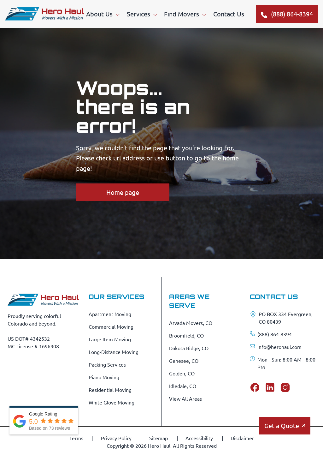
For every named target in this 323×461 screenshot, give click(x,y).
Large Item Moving (110, 339)
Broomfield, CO (186, 335)
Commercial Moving (111, 326)
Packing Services (107, 364)
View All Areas (185, 398)
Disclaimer (242, 438)
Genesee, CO (183, 360)
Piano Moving (104, 377)
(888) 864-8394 (274, 334)
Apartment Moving (110, 314)
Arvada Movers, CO (190, 323)
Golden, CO (182, 373)
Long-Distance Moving (113, 352)
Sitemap (159, 438)
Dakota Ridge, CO (188, 348)
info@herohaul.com (279, 347)
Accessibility (199, 438)
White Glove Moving (111, 402)
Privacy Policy (117, 438)
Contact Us (228, 14)
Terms (77, 438)
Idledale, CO (182, 386)
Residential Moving (110, 389)
